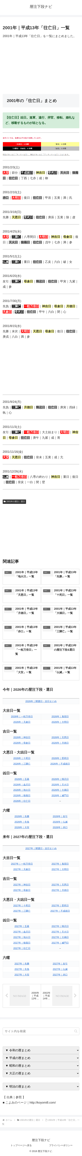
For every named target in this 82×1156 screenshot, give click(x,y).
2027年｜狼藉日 (21, 942)
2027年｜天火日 (60, 931)
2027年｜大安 (21, 974)
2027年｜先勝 (21, 963)
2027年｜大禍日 (60, 937)
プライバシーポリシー (61, 1145)
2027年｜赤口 (60, 974)
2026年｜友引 (60, 816)
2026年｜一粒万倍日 (22, 716)
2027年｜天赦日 (21, 869)
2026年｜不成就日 (60, 763)
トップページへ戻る (21, 1145)
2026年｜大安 (21, 827)
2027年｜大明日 (60, 869)
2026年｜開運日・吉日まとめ (41, 701)
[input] (41, 1031)
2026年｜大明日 (60, 722)
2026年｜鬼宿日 (60, 716)
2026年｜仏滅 (60, 821)
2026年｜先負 (21, 821)
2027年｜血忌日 (21, 931)
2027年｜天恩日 (60, 884)
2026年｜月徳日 (60, 742)
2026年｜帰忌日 (60, 779)
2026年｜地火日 (21, 790)
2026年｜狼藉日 (21, 795)
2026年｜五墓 (21, 779)
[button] (76, 1031)
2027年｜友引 (60, 963)
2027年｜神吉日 (21, 884)
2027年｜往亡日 (21, 948)
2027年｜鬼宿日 (60, 863)
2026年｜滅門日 (60, 795)
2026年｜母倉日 (21, 742)
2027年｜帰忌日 (60, 926)
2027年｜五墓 (21, 926)
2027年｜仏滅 (60, 969)
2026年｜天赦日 (21, 722)
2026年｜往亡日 (21, 801)
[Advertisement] (41, 66)
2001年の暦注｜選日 (14, 501)
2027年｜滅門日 (60, 942)
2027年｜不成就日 (60, 911)
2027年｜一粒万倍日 (22, 863)
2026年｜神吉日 (21, 737)
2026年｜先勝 (21, 816)
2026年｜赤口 (60, 827)
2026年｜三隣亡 (21, 763)
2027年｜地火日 (21, 937)
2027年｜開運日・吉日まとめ (41, 848)
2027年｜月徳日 (60, 890)
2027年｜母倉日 (21, 890)
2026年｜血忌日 (21, 784)
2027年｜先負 (21, 969)
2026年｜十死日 (21, 758)
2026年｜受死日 (60, 758)
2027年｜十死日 (21, 905)
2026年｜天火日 (60, 784)
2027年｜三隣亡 (21, 911)
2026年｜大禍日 (60, 790)
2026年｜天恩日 (60, 737)
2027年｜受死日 (60, 905)
